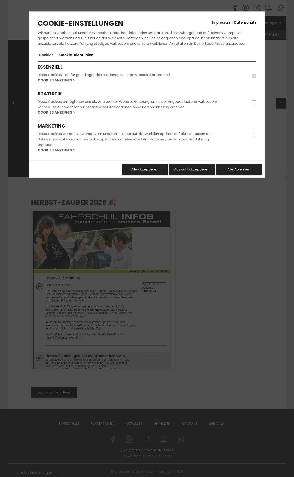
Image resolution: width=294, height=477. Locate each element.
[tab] (46, 55)
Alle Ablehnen (238, 169)
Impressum (221, 22)
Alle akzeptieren (144, 169)
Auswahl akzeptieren (191, 169)
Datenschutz (245, 22)
